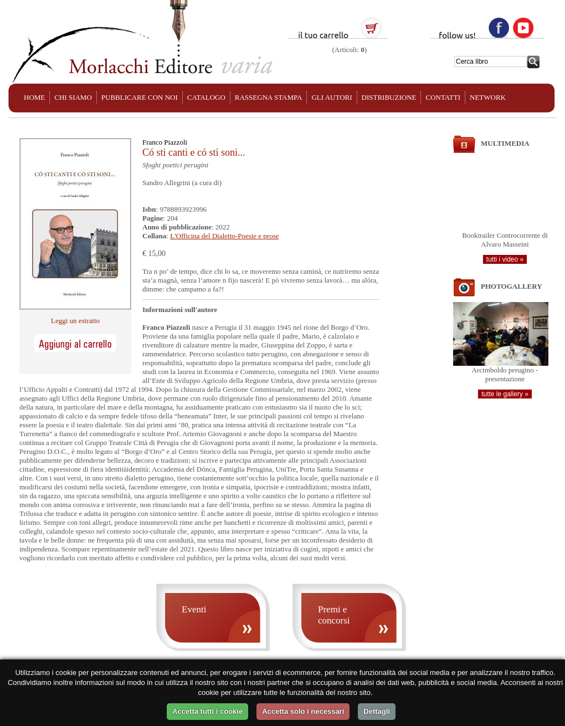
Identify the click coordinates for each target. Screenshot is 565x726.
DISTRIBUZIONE (389, 97)
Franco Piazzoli (164, 142)
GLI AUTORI (331, 97)
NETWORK (488, 97)
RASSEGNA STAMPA (268, 97)
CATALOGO (206, 97)
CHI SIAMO (73, 97)
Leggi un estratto (75, 320)
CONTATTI (442, 97)
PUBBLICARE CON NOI (139, 97)
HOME (34, 97)
